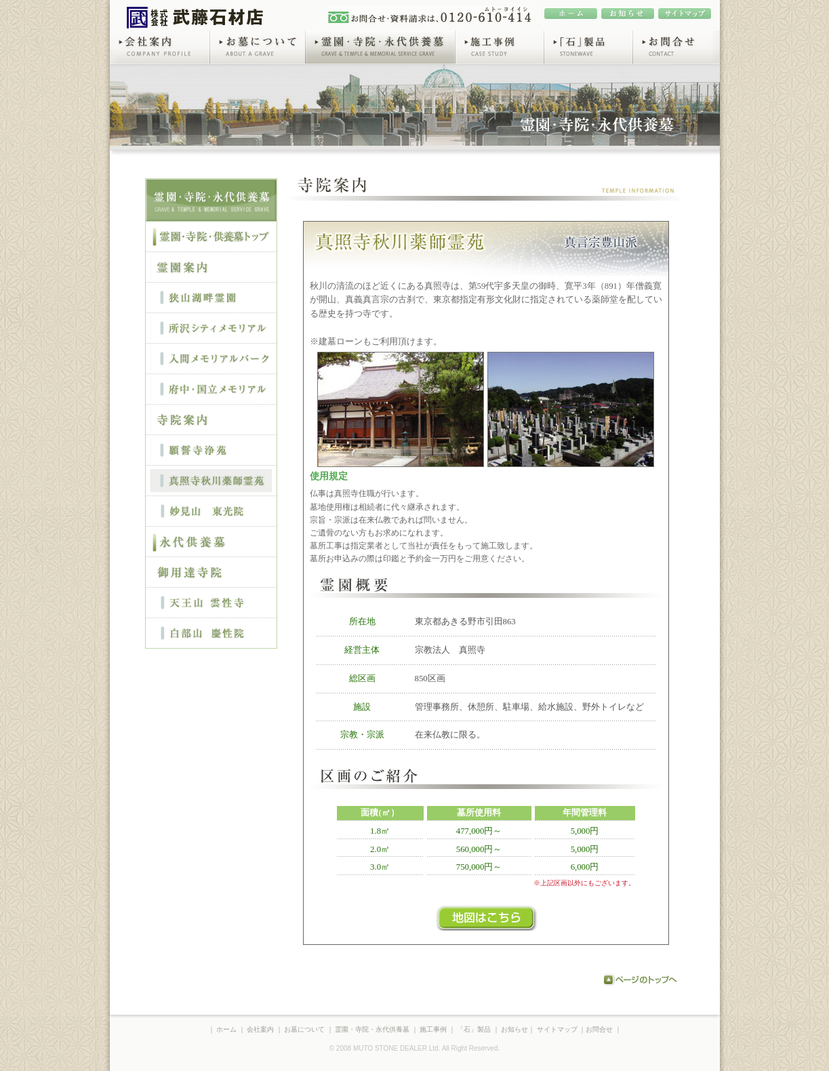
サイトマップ (557, 1029)
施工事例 (499, 47)
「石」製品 (588, 47)
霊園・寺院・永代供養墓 (380, 47)
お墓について (257, 47)
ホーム (226, 1029)
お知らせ (514, 1029)
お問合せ (676, 47)
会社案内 (159, 47)
